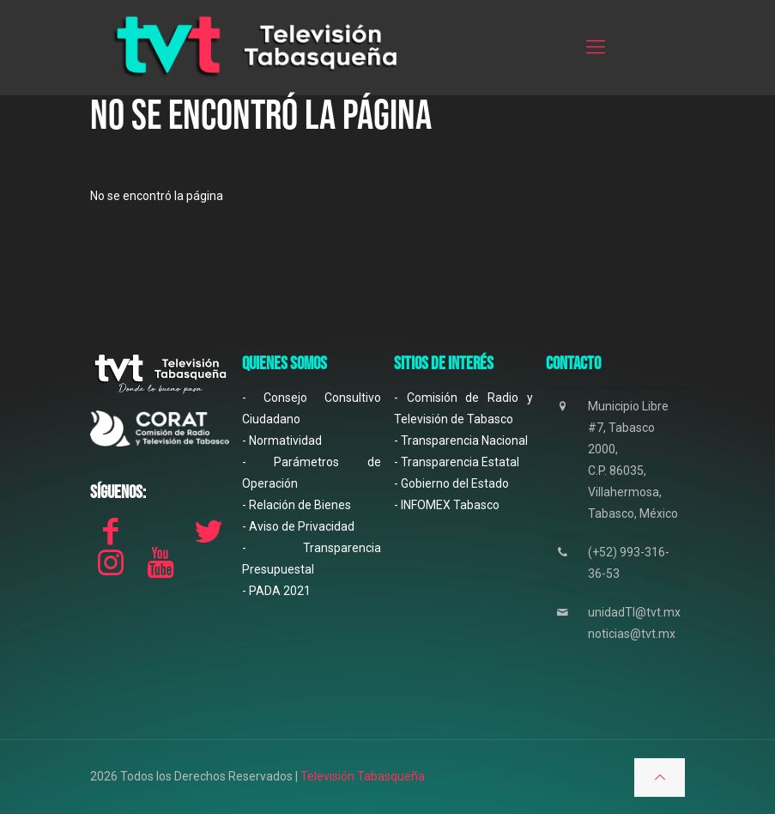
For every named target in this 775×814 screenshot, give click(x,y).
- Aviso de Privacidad (298, 526)
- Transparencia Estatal (456, 462)
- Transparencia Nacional (461, 440)
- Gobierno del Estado (451, 483)
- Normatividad (282, 440)
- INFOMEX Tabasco (447, 505)
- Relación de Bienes (296, 505)
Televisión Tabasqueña (362, 776)
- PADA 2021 (276, 591)
